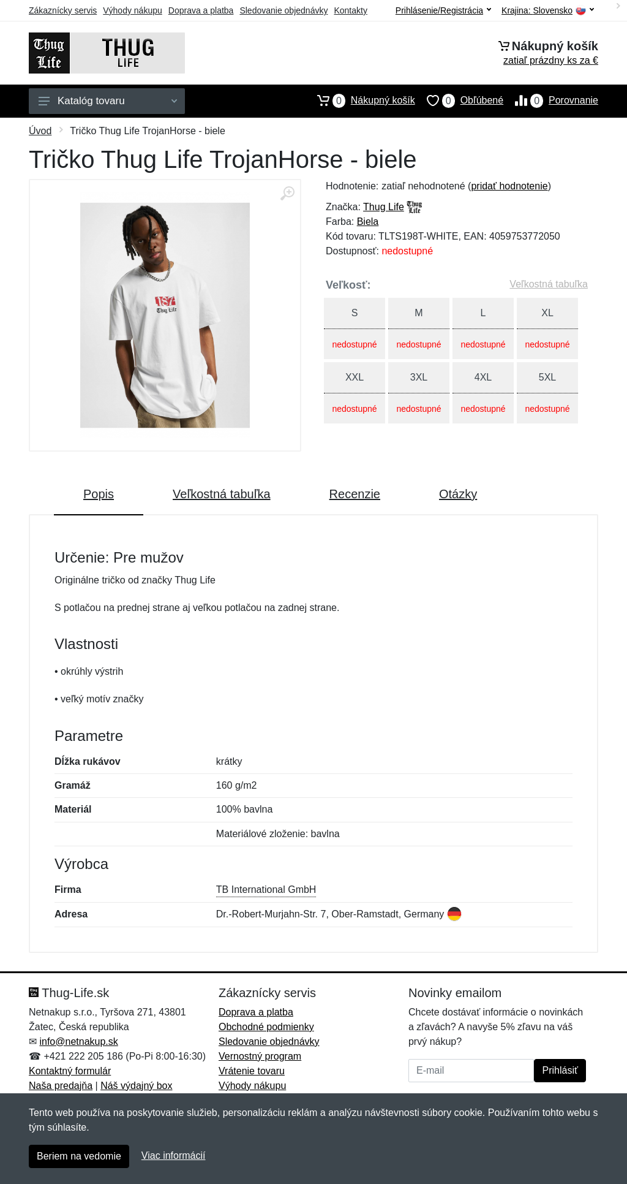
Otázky (458, 494)
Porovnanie (550, 100)
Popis (98, 494)
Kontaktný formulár (70, 1071)
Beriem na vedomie (79, 1156)
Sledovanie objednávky (283, 10)
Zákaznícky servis (63, 10)
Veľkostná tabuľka (548, 284)
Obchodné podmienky (266, 1027)
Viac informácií (173, 1155)
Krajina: (547, 10)
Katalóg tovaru (108, 101)
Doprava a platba (201, 10)
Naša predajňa (60, 1085)
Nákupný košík (360, 100)
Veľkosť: (348, 285)
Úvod (40, 131)
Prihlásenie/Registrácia (443, 10)
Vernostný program (260, 1056)
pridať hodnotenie (509, 186)
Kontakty (350, 10)
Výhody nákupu (132, 10)
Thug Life (383, 207)
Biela (368, 221)
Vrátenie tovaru (252, 1071)
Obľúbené (459, 100)
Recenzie (354, 494)
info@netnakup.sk (78, 1041)
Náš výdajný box (136, 1085)
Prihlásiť (559, 1070)
